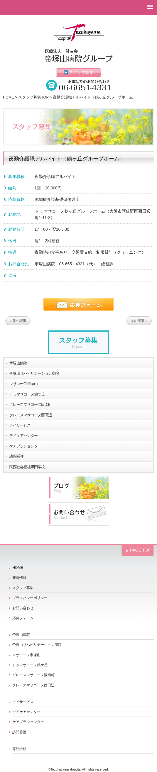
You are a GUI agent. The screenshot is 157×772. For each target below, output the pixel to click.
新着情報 (19, 578)
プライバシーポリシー (30, 598)
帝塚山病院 (18, 363)
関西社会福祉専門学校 (27, 467)
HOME (8, 97)
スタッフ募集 (79, 72)
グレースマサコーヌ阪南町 (30, 405)
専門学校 (19, 749)
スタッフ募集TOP (33, 97)
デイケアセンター (23, 436)
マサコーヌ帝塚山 (23, 384)
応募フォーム (22, 618)
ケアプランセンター (25, 446)
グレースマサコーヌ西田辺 (30, 415)
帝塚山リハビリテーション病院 (34, 373)
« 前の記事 (17, 321)
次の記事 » (139, 321)
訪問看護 (16, 456)
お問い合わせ (22, 608)
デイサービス (20, 425)
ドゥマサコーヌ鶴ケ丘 (27, 394)
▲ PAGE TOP (138, 550)
